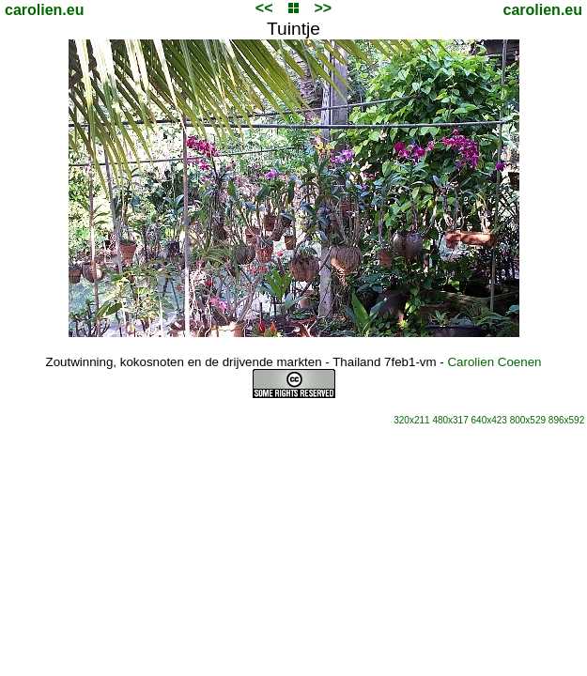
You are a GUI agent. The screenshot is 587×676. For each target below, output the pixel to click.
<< (264, 8)
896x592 (566, 420)
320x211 (411, 420)
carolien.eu (44, 10)
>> (323, 8)
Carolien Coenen (494, 362)
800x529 (528, 420)
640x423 (489, 420)
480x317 (450, 420)
